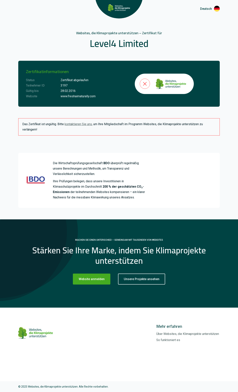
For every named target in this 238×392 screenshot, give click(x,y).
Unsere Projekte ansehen (141, 279)
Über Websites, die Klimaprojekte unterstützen (187, 334)
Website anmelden (92, 279)
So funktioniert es (168, 340)
